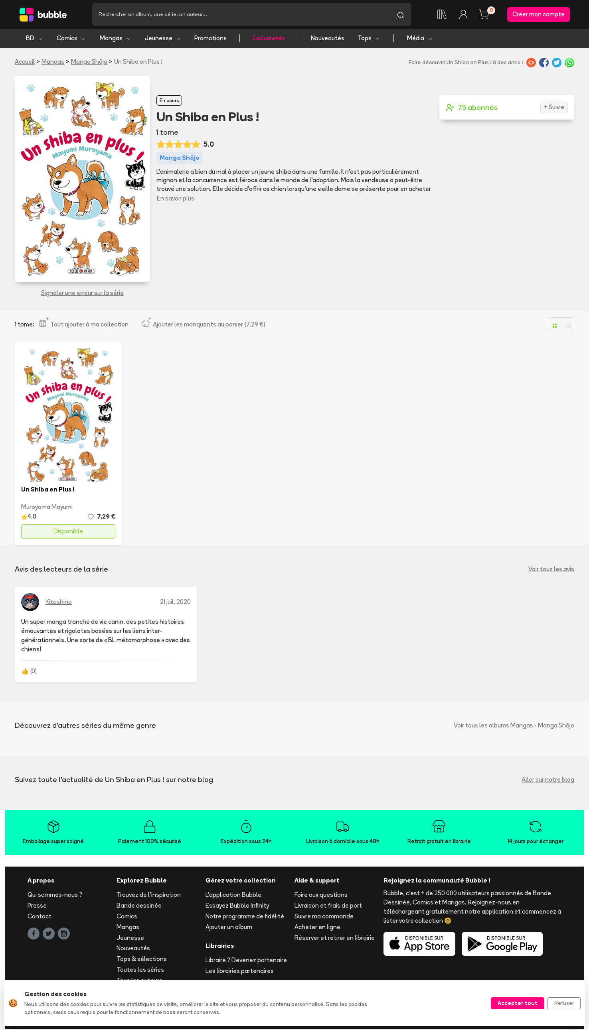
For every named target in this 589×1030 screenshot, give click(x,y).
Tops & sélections (142, 959)
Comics (71, 39)
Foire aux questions (321, 895)
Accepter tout (518, 1003)
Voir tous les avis (551, 570)
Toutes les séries (140, 970)
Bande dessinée (139, 906)
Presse (37, 906)
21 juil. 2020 (175, 602)
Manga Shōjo (89, 62)
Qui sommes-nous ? (55, 895)
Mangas (115, 39)
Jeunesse (163, 39)
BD (34, 39)
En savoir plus (175, 199)
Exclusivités (269, 39)
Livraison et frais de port (328, 906)
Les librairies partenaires (240, 971)
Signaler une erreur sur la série (82, 293)
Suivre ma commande (324, 917)
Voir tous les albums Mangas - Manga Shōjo (514, 726)
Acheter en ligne (317, 928)
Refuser (564, 1003)
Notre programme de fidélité (245, 917)
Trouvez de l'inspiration (149, 895)
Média (420, 39)
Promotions (210, 39)
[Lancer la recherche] (400, 14)
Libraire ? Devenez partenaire (246, 961)
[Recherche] (241, 15)
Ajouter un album (229, 928)
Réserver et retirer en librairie (334, 938)
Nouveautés (327, 39)
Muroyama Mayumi (47, 507)
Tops (369, 39)
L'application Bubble (233, 895)
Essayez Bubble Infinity (237, 906)
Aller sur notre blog (548, 780)
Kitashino (58, 602)
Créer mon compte (538, 14)
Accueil (25, 62)
